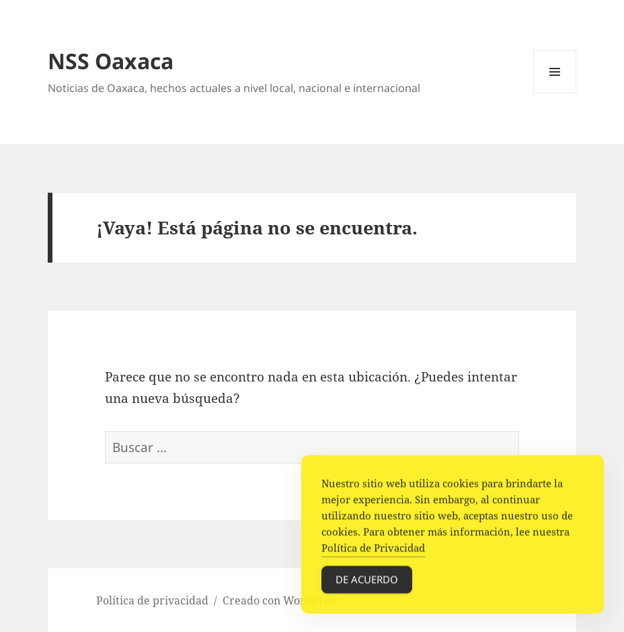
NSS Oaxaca (110, 60)
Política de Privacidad (373, 550)
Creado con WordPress (281, 600)
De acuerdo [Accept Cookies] (367, 582)
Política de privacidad (152, 600)
